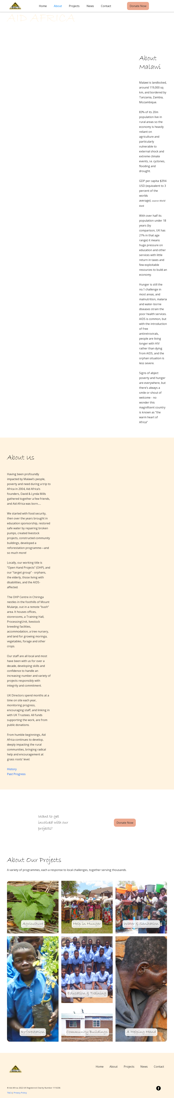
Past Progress (16, 774)
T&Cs (9, 1092)
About (58, 6)
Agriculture (32, 924)
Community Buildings (87, 1032)
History (12, 769)
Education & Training (86, 993)
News (90, 6)
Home (43, 6)
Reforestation (33, 1032)
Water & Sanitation (141, 924)
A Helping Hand (141, 1032)
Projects (74, 6)
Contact (106, 6)
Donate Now (138, 6)
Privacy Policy (20, 1092)
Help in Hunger (87, 924)
